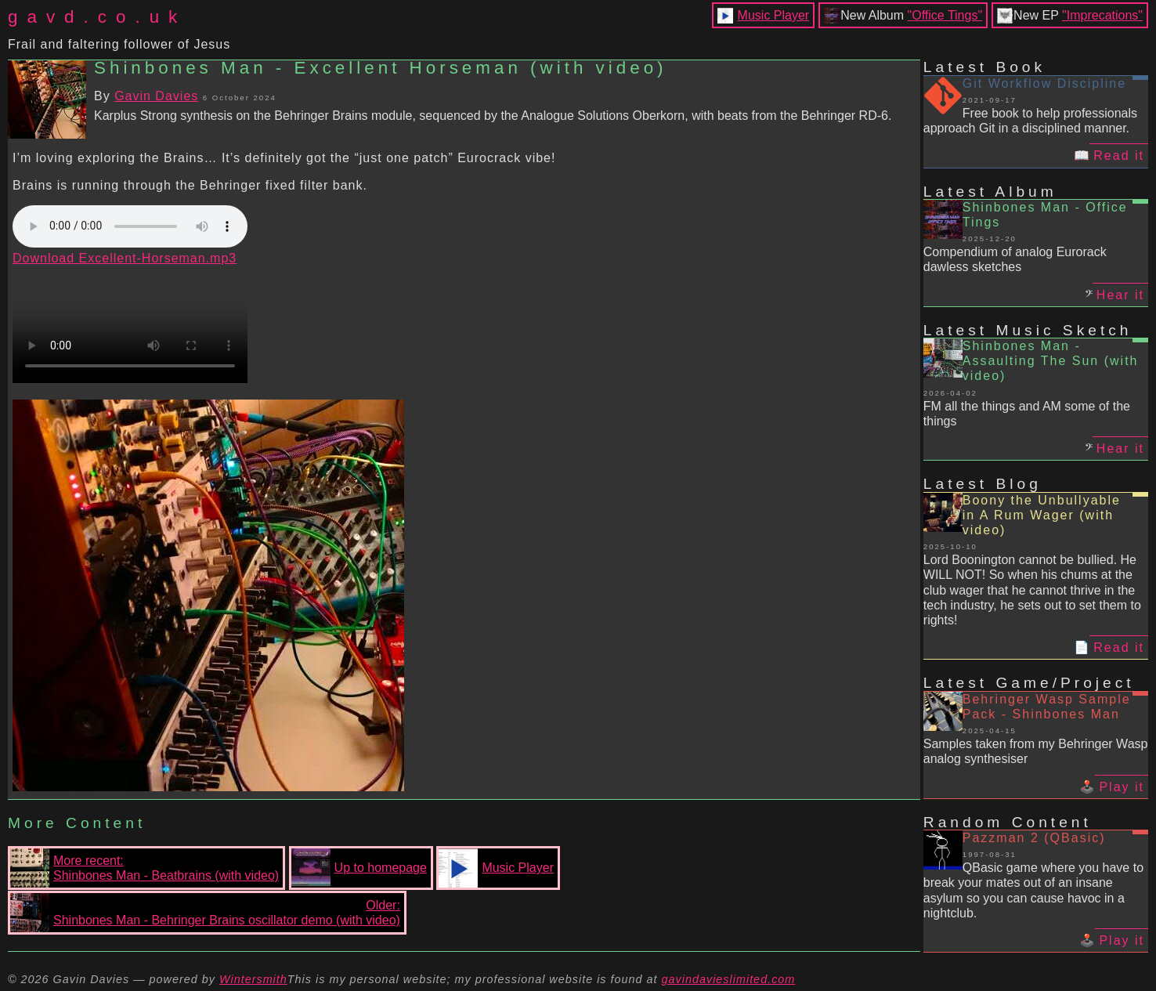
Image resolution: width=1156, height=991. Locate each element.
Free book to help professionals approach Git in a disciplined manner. (1030, 121)
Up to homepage (359, 868)
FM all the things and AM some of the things (1026, 414)
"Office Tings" (945, 15)
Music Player (774, 15)
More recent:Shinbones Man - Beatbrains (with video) (144, 868)
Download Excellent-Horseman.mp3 (125, 258)
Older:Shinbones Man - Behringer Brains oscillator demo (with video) (205, 912)
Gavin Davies (156, 96)
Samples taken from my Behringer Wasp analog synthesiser (1035, 751)
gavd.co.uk (97, 16)
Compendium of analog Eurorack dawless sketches (1015, 259)
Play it (1121, 787)
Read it (1118, 155)
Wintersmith (253, 979)
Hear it (1120, 295)
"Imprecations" (1102, 15)
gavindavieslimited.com (729, 979)
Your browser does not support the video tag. (130, 324)
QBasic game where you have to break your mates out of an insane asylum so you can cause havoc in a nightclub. (1033, 890)
